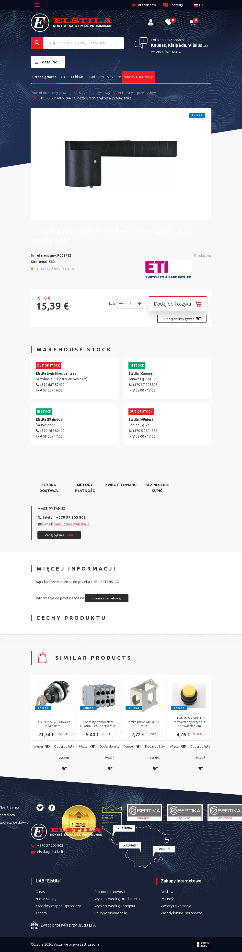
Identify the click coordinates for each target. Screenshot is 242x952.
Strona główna (44, 77)
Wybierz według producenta (117, 899)
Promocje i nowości (109, 892)
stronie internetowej (106, 598)
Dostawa (168, 892)
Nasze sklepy (45, 899)
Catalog (46, 62)
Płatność (167, 899)
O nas (63, 77)
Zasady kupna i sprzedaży (181, 913)
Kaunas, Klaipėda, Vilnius (176, 45)
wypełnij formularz (166, 51)
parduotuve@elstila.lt (71, 524)
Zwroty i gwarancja (176, 906)
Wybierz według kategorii (114, 906)
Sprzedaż (114, 77)
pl (199, 5)
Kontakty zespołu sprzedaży (58, 906)
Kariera (41, 913)
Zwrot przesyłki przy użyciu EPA (63, 925)
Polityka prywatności (110, 913)
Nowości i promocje (139, 77)
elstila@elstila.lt (47, 852)
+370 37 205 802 (71, 517)
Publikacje (78, 77)
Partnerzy (96, 77)
